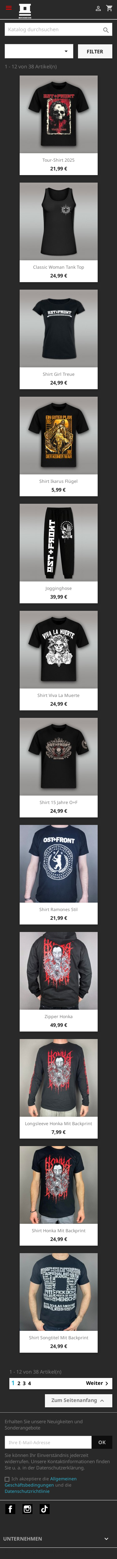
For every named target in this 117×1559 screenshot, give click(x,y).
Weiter (98, 1383)
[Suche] (58, 29)
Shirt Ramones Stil (58, 909)
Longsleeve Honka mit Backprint (58, 1123)
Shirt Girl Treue (59, 374)
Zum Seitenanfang (78, 1401)
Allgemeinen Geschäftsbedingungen (41, 1482)
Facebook (10, 1509)
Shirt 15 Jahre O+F (58, 802)
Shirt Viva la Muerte (58, 695)
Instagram (27, 1509)
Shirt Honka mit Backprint (58, 1230)
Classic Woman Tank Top (58, 267)
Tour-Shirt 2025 (58, 160)
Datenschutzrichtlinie (27, 1491)
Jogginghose (59, 588)
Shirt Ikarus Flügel (58, 481)
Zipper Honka (59, 1016)
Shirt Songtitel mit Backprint (58, 1338)
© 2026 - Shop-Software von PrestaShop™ (50, 1551)
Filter (95, 51)
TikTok (45, 1509)
